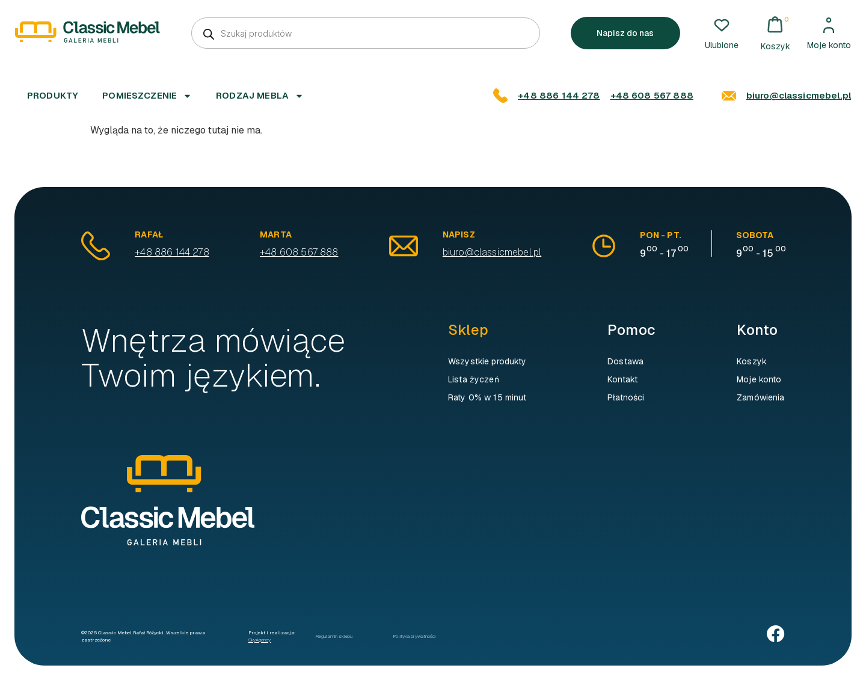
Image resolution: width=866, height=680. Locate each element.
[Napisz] (404, 245)
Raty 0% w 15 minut (487, 397)
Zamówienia (760, 397)
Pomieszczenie (147, 95)
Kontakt (622, 379)
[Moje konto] (829, 25)
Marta (276, 234)
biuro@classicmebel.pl (798, 95)
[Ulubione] (721, 25)
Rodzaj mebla (260, 95)
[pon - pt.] (603, 245)
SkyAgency (259, 640)
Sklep (468, 329)
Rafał (149, 234)
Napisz (459, 234)
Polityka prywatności (414, 636)
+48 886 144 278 (559, 95)
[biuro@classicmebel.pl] (729, 95)
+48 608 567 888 (651, 95)
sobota (755, 235)
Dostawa (625, 361)
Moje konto (829, 45)
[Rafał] (96, 245)
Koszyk (752, 361)
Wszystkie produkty (487, 361)
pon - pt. (660, 235)
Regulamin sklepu (334, 636)
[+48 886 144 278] (500, 95)
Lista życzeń (473, 379)
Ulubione (722, 45)
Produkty (52, 95)
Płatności (625, 397)
